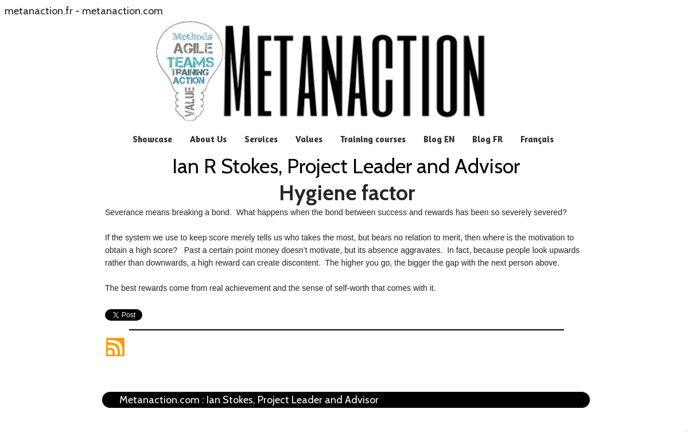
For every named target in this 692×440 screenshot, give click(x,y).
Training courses (373, 139)
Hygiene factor (347, 192)
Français (537, 139)
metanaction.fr (39, 11)
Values (309, 139)
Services (261, 139)
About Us (208, 139)
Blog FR (487, 139)
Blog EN (438, 139)
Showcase (152, 139)
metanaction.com (122, 11)
